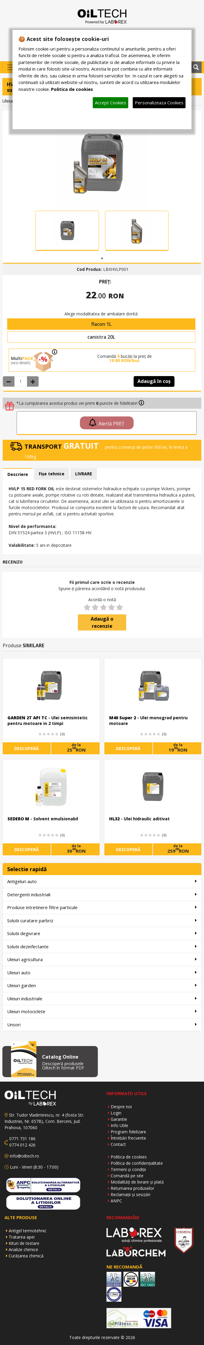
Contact (118, 1144)
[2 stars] (95, 607)
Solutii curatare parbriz (102, 920)
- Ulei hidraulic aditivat (139, 819)
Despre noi (121, 1106)
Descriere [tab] (17, 474)
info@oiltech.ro (24, 1156)
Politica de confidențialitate (137, 1163)
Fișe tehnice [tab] (51, 474)
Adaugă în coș (154, 381)
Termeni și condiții (128, 1169)
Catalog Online (60, 1057)
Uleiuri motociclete (102, 1011)
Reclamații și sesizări (130, 1194)
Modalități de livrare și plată (137, 1182)
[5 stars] (119, 607)
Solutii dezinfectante (102, 946)
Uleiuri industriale (102, 998)
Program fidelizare (128, 1132)
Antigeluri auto (102, 881)
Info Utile (119, 1125)
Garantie (119, 1119)
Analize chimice (23, 1249)
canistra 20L (101, 337)
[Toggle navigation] (10, 67)
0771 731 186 (22, 1138)
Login (116, 1113)
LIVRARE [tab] (83, 474)
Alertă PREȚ (106, 423)
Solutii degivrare (102, 933)
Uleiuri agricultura (102, 959)
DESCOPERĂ (26, 748)
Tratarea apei (22, 1237)
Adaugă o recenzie (102, 622)
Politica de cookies (129, 1157)
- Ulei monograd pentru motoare (148, 720)
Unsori (102, 1024)
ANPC (116, 1201)
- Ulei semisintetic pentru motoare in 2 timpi (47, 720)
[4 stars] (111, 607)
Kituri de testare (24, 1243)
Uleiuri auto (102, 972)
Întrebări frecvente (128, 1138)
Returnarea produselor (132, 1188)
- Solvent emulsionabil (42, 819)
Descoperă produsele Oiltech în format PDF (63, 1066)
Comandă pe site (127, 1175)
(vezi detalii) (20, 362)
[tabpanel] (67, 231)
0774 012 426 (22, 1145)
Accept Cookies (110, 103)
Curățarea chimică (26, 1256)
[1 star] (87, 607)
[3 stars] (103, 607)
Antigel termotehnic (28, 1230)
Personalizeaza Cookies (159, 103)
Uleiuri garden (102, 985)
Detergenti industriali (102, 894)
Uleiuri (8, 101)
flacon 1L (101, 324)
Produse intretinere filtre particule (102, 907)
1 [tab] (102, 258)
